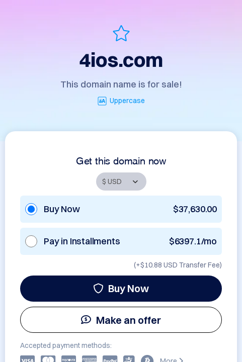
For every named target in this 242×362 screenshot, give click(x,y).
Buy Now (121, 288)
